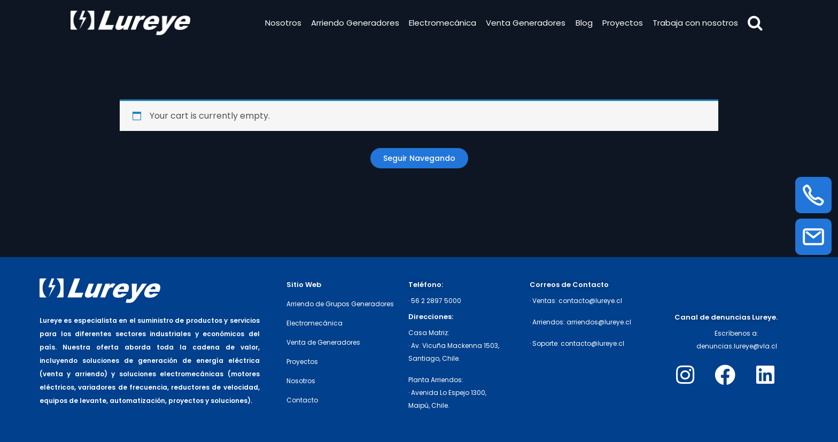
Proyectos (621, 23)
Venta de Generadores (323, 342)
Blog (583, 23)
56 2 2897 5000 (436, 300)
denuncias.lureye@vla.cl (736, 346)
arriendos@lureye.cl (599, 322)
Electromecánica (442, 23)
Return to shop (419, 158)
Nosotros (282, 23)
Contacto (302, 400)
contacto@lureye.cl (590, 300)
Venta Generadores (525, 23)
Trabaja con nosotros (695, 23)
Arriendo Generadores (354, 23)
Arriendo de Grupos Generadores (340, 303)
